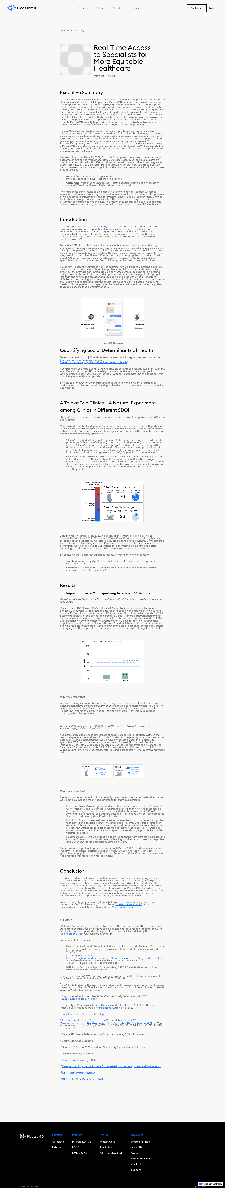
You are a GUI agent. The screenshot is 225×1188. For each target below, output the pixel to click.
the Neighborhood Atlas (74, 360)
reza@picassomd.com (128, 904)
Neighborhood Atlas (72, 933)
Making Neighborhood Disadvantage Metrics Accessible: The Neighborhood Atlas (114, 958)
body (104, 226)
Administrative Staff (111, 1153)
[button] (84, 8)
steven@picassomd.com (119, 907)
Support (136, 1169)
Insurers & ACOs (81, 1141)
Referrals (57, 1147)
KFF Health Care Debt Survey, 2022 (83, 1079)
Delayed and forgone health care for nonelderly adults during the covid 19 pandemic (111, 1066)
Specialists (106, 1147)
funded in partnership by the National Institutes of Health (93, 362)
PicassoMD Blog (140, 1141)
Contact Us (138, 1164)
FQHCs (76, 1147)
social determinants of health (122, 234)
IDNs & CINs (79, 1153)
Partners (101, 8)
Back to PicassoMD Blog (72, 30)
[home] (22, 8)
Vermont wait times (73, 1060)
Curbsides (58, 1141)
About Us (136, 1147)
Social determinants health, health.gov (84, 1014)
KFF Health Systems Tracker (78, 1072)
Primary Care (107, 1141)
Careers (135, 1153)
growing (95, 226)
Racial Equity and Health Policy (78, 998)
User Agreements (141, 1158)
